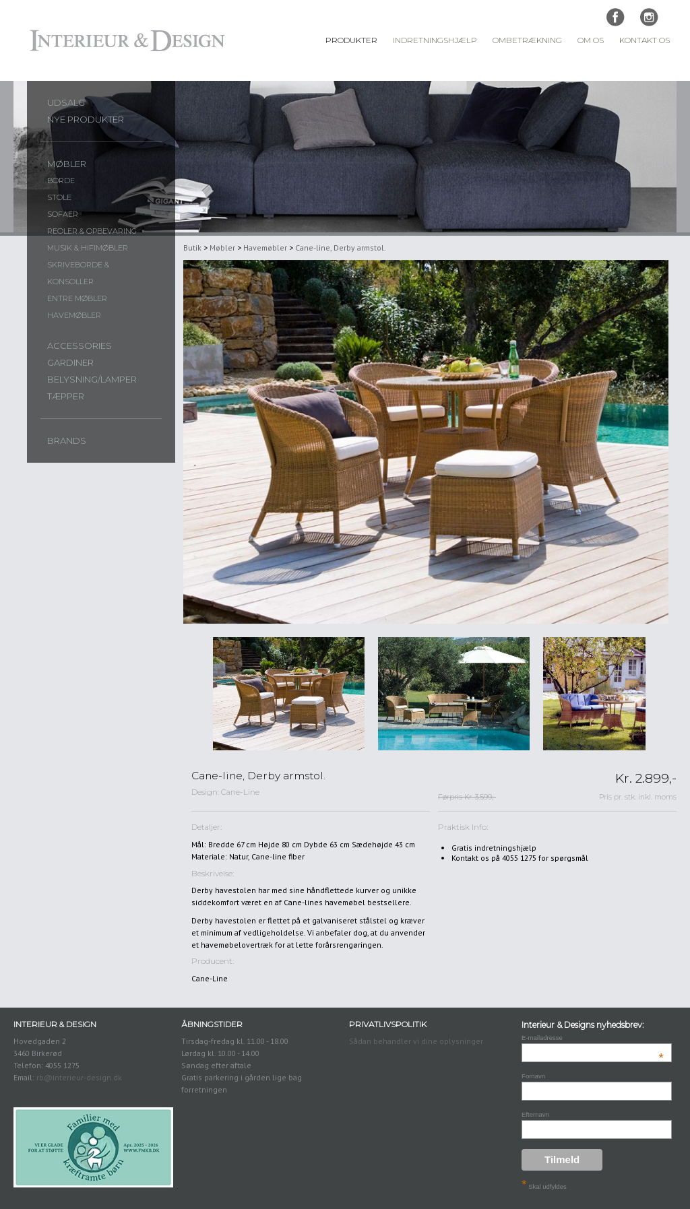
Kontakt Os (644, 40)
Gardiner (70, 362)
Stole (59, 197)
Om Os (590, 40)
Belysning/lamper (92, 379)
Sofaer (62, 214)
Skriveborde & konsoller (78, 273)
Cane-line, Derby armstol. (340, 247)
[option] (288, 694)
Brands (66, 440)
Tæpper (65, 396)
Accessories (79, 345)
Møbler (66, 163)
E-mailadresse (593, 1037)
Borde (61, 180)
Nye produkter (85, 119)
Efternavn (535, 1114)
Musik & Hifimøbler (87, 248)
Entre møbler (77, 298)
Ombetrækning (527, 40)
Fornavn (533, 1076)
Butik (192, 247)
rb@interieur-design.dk (79, 1077)
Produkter (351, 40)
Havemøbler (74, 315)
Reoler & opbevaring (92, 231)
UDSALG (66, 102)
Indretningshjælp (435, 40)
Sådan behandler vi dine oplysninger (416, 1041)
